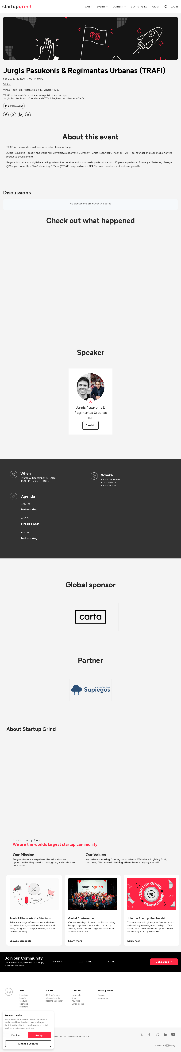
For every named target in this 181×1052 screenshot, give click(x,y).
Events (101, 6)
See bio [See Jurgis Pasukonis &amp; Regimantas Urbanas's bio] (90, 425)
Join (87, 6)
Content (118, 6)
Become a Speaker (54, 1001)
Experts (22, 998)
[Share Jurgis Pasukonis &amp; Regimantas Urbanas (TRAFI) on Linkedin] (20, 114)
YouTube (76, 1001)
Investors (23, 995)
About (155, 6)
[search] (166, 6)
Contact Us (103, 998)
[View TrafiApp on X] (90, 401)
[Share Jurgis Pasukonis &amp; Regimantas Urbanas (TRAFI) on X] (13, 114)
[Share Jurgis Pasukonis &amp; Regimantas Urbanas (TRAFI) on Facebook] (5, 114)
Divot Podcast (78, 1004)
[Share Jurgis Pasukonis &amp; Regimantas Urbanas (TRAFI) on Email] (28, 114)
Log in (174, 6)
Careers (101, 995)
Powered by (165, 1045)
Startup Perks (139, 6)
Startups (23, 1001)
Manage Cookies (28, 1043)
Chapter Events (53, 998)
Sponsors (23, 1004)
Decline (15, 1035)
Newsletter (77, 995)
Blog (74, 998)
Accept (39, 1035)
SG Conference (53, 995)
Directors (23, 1007)
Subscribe (162, 961)
